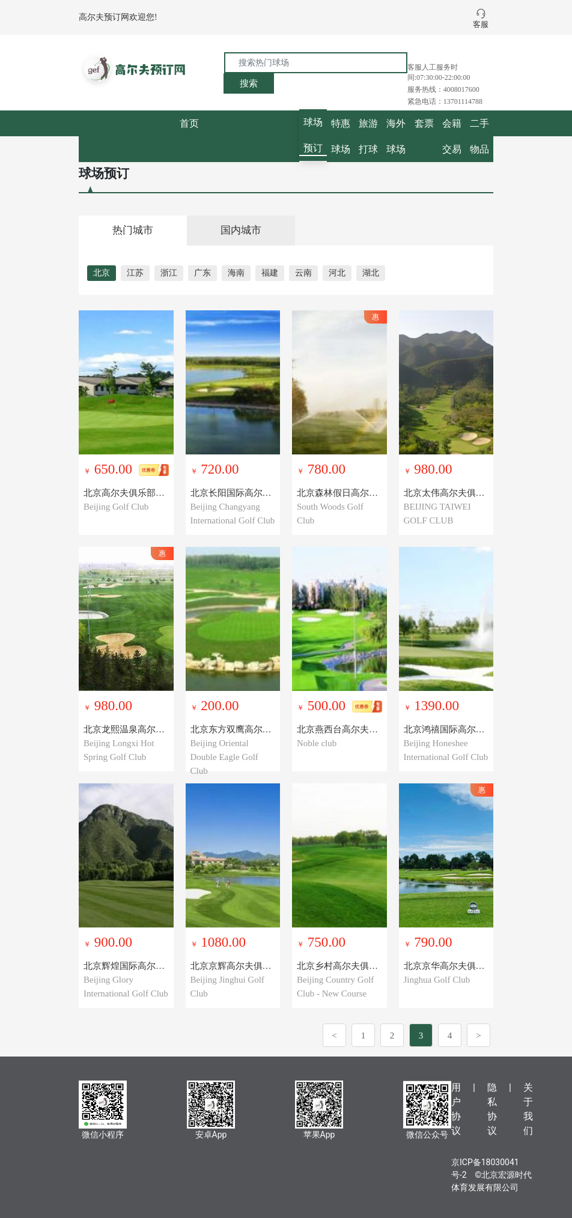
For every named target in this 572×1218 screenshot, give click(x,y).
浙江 (168, 272)
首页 (189, 123)
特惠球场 (340, 136)
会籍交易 (451, 136)
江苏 (135, 272)
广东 (202, 272)
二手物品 (479, 136)
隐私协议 (492, 1109)
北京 (101, 272)
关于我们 (528, 1109)
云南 (303, 272)
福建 (269, 272)
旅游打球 (368, 136)
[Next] (478, 1035)
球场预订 (313, 135)
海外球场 (396, 136)
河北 (337, 272)
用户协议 (456, 1109)
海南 (236, 272)
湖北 (370, 272)
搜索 (249, 83)
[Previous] (334, 1035)
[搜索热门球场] (315, 62)
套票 (424, 123)
